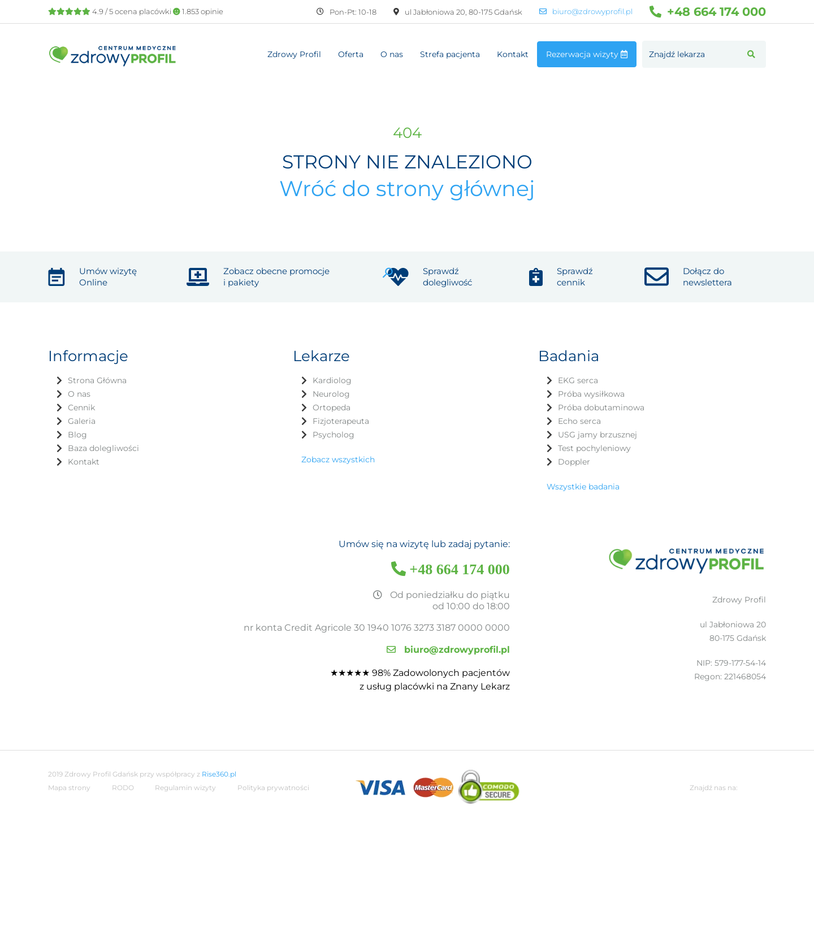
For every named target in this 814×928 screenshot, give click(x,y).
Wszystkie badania (583, 487)
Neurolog (331, 394)
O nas (391, 54)
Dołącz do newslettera (707, 277)
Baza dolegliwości (103, 448)
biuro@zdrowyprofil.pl (586, 11)
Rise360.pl (219, 774)
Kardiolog (332, 380)
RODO (123, 787)
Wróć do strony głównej (407, 188)
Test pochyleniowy (594, 448)
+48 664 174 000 (708, 12)
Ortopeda (331, 407)
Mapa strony (69, 787)
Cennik (81, 407)
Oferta (350, 54)
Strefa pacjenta (450, 54)
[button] (751, 54)
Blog (77, 435)
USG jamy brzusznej (597, 435)
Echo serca (579, 421)
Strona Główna (97, 380)
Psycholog (333, 435)
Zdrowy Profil (294, 54)
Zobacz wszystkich (338, 459)
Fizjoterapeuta (341, 421)
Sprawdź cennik (575, 277)
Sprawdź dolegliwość (447, 277)
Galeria (82, 421)
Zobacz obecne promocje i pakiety (276, 277)
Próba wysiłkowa (591, 394)
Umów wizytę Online (108, 277)
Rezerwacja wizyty (586, 54)
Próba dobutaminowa (601, 407)
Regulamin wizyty (185, 787)
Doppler (574, 462)
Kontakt (513, 54)
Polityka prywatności (273, 787)
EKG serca (578, 380)
